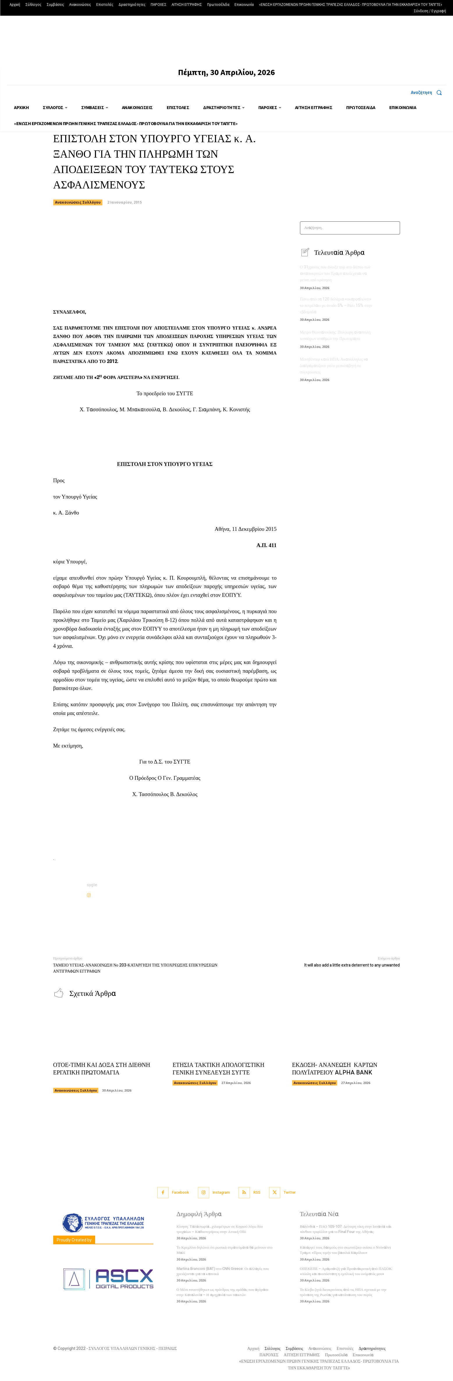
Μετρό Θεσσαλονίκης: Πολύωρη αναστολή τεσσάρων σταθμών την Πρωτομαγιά (335, 334)
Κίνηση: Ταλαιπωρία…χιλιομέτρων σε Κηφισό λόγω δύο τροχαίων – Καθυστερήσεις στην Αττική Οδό (220, 1229)
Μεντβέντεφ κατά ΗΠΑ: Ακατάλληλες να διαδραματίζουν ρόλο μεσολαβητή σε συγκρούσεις (334, 364)
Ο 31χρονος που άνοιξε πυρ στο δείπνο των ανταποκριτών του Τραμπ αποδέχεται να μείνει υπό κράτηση (335, 273)
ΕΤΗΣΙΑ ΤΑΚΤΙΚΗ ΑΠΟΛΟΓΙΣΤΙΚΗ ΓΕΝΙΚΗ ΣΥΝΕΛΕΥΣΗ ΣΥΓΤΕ (218, 1069)
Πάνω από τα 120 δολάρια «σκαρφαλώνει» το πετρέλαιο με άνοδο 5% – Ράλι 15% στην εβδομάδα (336, 305)
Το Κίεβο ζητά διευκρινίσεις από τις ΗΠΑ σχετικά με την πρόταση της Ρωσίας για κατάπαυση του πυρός (343, 1292)
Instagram (221, 1192)
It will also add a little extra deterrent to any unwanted (352, 965)
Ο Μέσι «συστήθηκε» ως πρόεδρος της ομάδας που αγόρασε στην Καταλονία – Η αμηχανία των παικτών (223, 1292)
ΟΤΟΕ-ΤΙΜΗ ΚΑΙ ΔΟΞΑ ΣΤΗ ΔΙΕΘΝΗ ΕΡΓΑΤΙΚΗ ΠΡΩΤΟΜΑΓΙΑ (101, 1073)
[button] (428, 92)
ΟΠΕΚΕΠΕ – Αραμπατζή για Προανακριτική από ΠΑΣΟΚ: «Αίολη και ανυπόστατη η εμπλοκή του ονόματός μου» (346, 1271)
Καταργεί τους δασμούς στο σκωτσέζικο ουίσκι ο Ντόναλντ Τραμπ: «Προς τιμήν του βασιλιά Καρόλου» (345, 1250)
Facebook (180, 1192)
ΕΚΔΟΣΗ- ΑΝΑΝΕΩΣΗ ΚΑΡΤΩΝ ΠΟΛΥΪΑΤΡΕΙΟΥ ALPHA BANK (335, 1069)
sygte (92, 885)
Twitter (290, 1192)
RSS (256, 1192)
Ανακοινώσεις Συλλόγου (77, 202)
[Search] (394, 227)
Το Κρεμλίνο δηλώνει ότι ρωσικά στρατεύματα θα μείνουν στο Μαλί (225, 1250)
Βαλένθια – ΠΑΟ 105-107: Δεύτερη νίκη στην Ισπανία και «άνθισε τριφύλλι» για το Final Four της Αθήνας (346, 1229)
